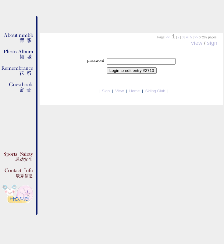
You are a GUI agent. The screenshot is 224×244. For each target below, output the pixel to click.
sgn (212, 43)
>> (196, 37)
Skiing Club (155, 91)
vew (196, 43)
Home (134, 91)
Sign (106, 91)
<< (168, 37)
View (119, 91)
